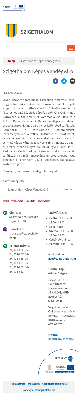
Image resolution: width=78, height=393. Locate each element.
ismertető (30, 200)
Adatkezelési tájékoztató (54, 383)
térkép (6, 200)
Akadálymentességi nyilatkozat (39, 389)
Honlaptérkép (18, 383)
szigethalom (44, 200)
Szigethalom (29, 31)
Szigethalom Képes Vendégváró (27, 189)
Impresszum (33, 383)
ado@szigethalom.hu (62, 258)
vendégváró (17, 200)
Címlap (10, 61)
